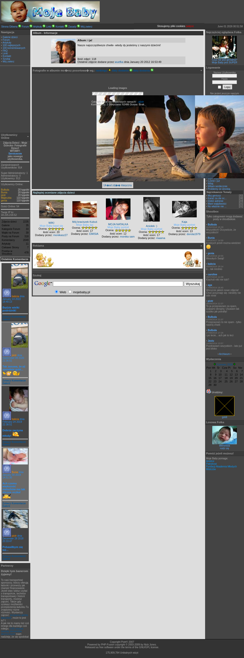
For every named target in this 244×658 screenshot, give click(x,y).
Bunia (4, 192)
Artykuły (37, 26)
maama (160, 238)
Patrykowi (211, 463)
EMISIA (93, 233)
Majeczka (6, 197)
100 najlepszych (11, 45)
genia (4, 200)
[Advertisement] (15, 99)
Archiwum (224, 354)
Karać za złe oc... (217, 198)
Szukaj (6, 58)
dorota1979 (193, 234)
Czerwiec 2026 (224, 364)
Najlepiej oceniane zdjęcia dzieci (54, 192)
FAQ (5, 50)
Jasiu (211, 340)
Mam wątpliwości (217, 203)
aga (210, 285)
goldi (224, 416)
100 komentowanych (14, 48)
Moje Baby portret (118, 227)
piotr (3, 195)
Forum (25, 26)
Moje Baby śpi (84, 224)
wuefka (119, 61)
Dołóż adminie (215, 201)
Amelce (210, 461)
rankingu (103, 70)
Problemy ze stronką (219, 189)
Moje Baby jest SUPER (224, 62)
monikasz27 (60, 235)
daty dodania (122, 70)
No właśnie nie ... (217, 206)
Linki (48, 26)
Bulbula (5, 189)
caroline (212, 274)
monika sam (127, 236)
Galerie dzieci (10, 37)
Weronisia (224, 445)
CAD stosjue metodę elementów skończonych (12, 631)
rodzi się (224, 448)
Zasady (72, 26)
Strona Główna (9, 26)
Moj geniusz (214, 195)
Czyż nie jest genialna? (224, 59)
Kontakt (60, 26)
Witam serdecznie (217, 186)
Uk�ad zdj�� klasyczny (117, 185)
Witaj (210, 183)
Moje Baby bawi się (51, 225)
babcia (15, 296)
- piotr (140, 101)
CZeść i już (214, 181)
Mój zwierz (86, 26)
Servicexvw (15, 153)
